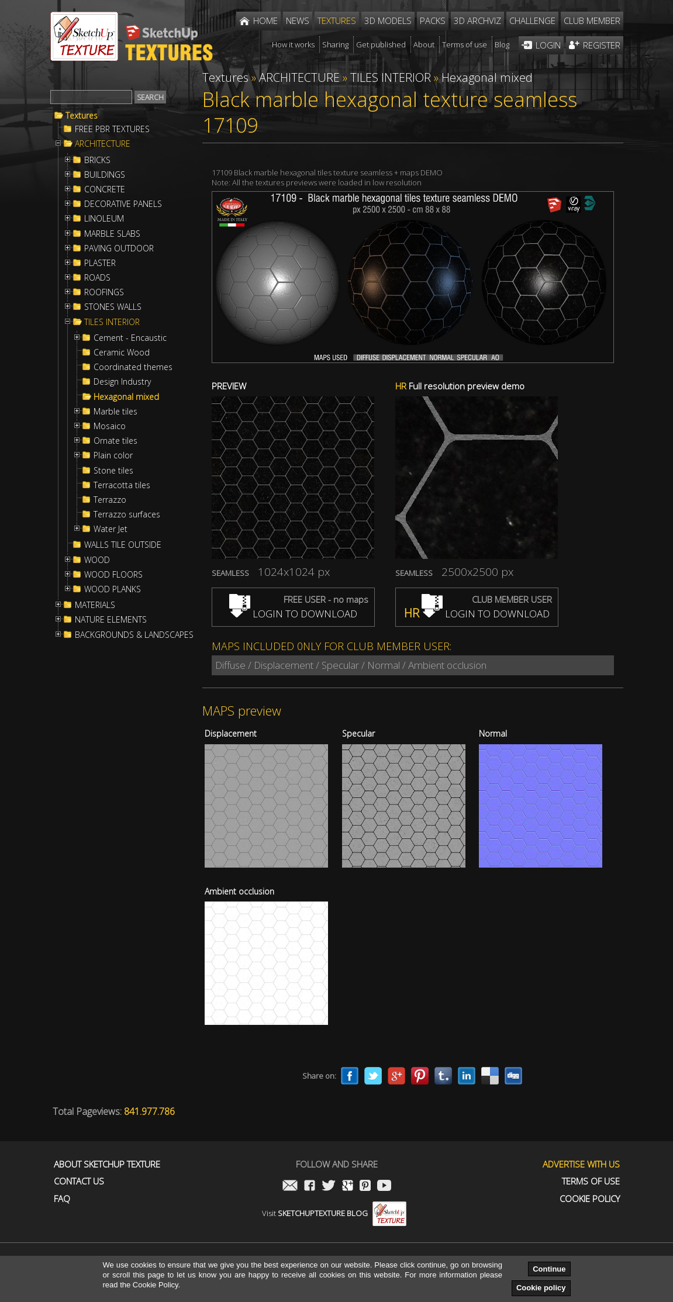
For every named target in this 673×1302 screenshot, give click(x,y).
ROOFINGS (104, 292)
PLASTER (100, 263)
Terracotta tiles (122, 485)
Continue (549, 1269)
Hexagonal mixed (126, 397)
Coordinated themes (133, 367)
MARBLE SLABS (112, 234)
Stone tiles (113, 470)
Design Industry (122, 382)
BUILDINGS (104, 175)
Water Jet (110, 529)
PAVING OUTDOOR (119, 248)
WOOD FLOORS (113, 574)
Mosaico (110, 426)
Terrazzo (110, 500)
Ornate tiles (115, 441)
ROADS (97, 277)
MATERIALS (95, 605)
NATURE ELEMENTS (111, 619)
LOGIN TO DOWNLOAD (293, 613)
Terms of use (591, 1181)
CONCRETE (104, 189)
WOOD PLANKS (112, 589)
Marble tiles (115, 411)
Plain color (113, 455)
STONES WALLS (112, 307)
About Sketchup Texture (107, 1164)
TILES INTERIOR (112, 322)
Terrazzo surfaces (127, 514)
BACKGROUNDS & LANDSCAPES (134, 635)
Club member (592, 20)
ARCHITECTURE (102, 144)
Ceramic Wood (122, 352)
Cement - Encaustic (130, 338)
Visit (334, 1213)
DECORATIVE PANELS (123, 204)
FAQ (62, 1198)
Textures (81, 115)
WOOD (97, 560)
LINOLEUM (104, 218)
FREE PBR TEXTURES (112, 129)
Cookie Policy (590, 1198)
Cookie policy (541, 1287)
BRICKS (97, 160)
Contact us (79, 1181)
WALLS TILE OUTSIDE (122, 545)
